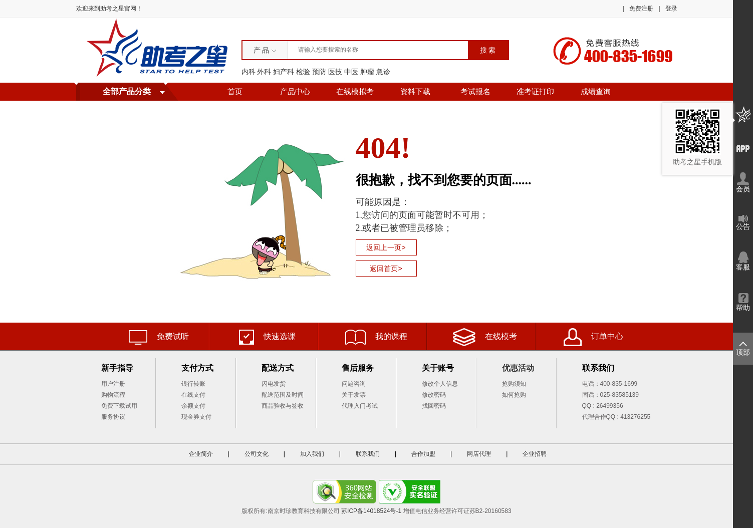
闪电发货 (274, 383)
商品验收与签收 (283, 405)
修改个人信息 (440, 383)
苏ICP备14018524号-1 (371, 510)
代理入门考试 (360, 405)
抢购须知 (514, 383)
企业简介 (201, 453)
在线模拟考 (355, 92)
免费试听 (159, 337)
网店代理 (479, 453)
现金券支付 (196, 416)
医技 (335, 72)
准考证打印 (535, 92)
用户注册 (113, 383)
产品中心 (295, 92)
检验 (303, 72)
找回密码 (434, 405)
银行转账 (193, 383)
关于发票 (354, 394)
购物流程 (113, 394)
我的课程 (376, 337)
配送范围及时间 (283, 394)
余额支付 (193, 405)
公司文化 (256, 453)
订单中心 (593, 337)
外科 (264, 72)
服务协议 (113, 416)
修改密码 (434, 394)
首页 (234, 92)
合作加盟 (423, 453)
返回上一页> (385, 247)
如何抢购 (514, 394)
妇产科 (283, 72)
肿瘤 (367, 72)
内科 (248, 72)
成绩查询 (596, 92)
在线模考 (485, 337)
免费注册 (641, 8)
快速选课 (267, 337)
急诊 (383, 72)
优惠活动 (518, 368)
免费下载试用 (119, 405)
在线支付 (193, 394)
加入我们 (312, 453)
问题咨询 (354, 383)
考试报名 (475, 92)
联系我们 (368, 453)
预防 (319, 72)
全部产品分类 (127, 91)
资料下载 (415, 92)
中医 (351, 72)
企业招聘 (535, 453)
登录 (671, 8)
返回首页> (386, 269)
